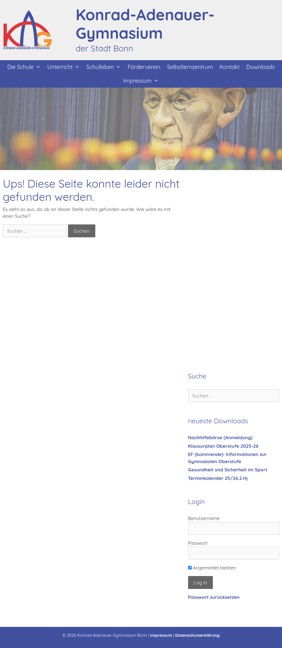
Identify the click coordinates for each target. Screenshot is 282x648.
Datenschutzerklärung (197, 635)
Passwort (198, 543)
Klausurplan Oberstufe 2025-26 (223, 446)
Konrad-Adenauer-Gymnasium (145, 24)
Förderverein (144, 66)
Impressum (142, 81)
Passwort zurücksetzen (214, 597)
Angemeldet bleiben (212, 568)
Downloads (260, 66)
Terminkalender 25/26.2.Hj (218, 478)
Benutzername (204, 518)
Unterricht (65, 67)
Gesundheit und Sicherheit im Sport (227, 469)
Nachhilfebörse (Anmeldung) (220, 437)
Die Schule (25, 67)
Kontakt (229, 66)
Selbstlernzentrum (190, 66)
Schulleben (105, 67)
